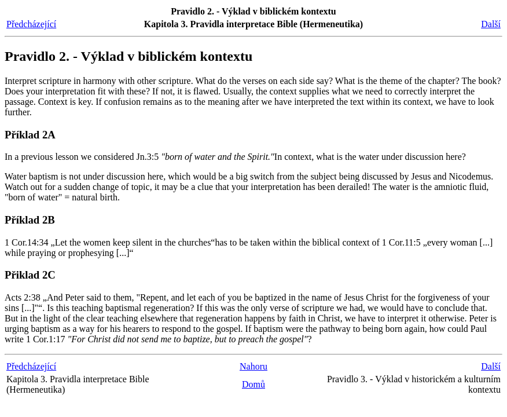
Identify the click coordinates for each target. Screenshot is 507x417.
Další (491, 24)
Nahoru (253, 366)
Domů (253, 384)
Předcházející (31, 24)
